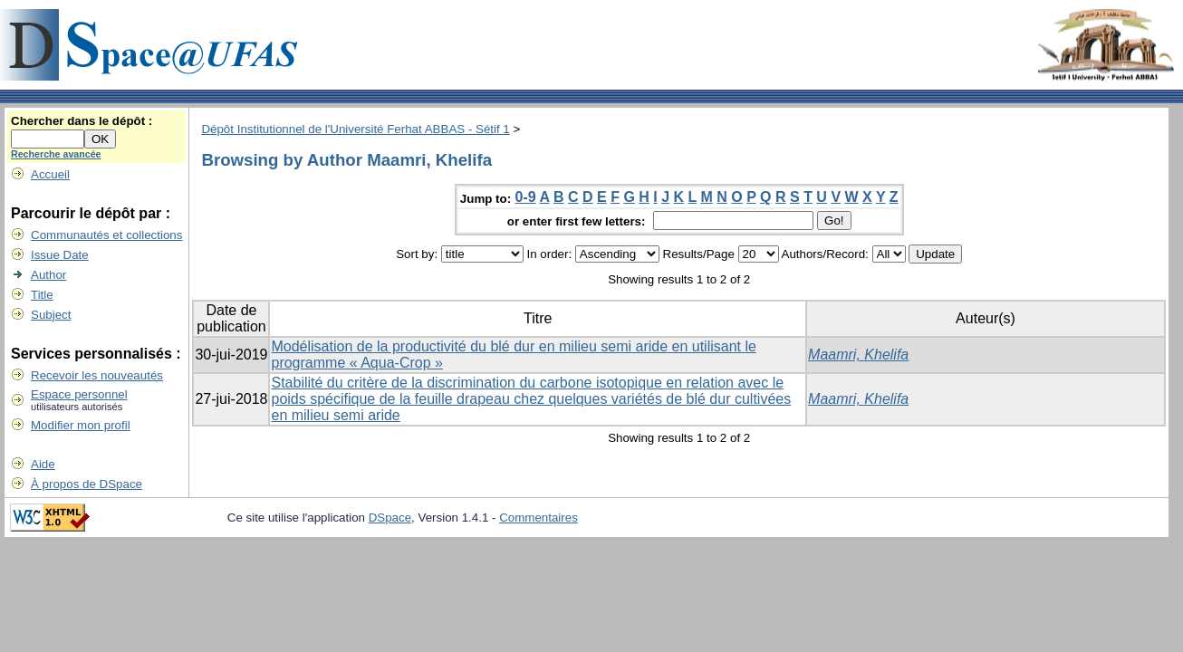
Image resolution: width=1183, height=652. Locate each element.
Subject (51, 314)
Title (42, 295)
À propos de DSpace (86, 484)
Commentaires (538, 517)
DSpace (390, 517)
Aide (43, 464)
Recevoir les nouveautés (97, 375)
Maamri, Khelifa (858, 354)
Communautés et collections (106, 235)
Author (48, 275)
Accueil (50, 174)
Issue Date (60, 255)
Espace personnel (79, 394)
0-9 (525, 197)
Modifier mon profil (80, 425)
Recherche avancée (56, 154)
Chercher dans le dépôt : (81, 121)
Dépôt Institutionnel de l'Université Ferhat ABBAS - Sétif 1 (355, 129)
